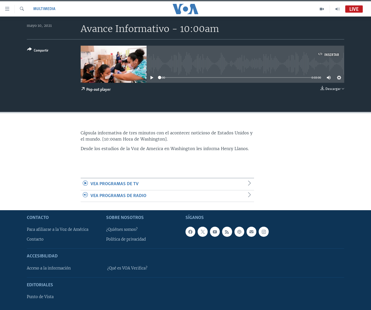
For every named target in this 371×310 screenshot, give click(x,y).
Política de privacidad (126, 239)
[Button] (37, 51)
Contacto (35, 239)
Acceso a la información (49, 268)
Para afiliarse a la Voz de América (57, 229)
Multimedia (44, 9)
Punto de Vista (40, 297)
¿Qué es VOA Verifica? (127, 268)
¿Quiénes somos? (122, 229)
